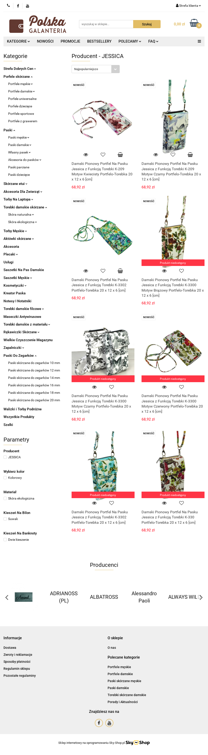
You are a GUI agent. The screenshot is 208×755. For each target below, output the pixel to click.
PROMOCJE (70, 41)
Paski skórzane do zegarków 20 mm (34, 400)
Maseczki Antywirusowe (22, 317)
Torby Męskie (15, 231)
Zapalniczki (13, 348)
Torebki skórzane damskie (127, 695)
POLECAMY (130, 41)
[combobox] (96, 69)
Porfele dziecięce (20, 106)
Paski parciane (18, 167)
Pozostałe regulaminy (19, 675)
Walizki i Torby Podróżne (22, 409)
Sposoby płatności (16, 661)
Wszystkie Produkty (18, 417)
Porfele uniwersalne (22, 99)
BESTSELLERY (99, 41)
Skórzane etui (15, 184)
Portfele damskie (21, 91)
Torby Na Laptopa (18, 199)
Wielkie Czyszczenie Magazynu (28, 340)
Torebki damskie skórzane (25, 207)
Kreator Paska (14, 293)
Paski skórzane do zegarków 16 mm (34, 385)
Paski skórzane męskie (124, 681)
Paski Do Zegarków (19, 356)
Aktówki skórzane (18, 239)
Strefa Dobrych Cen (19, 69)
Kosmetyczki (14, 285)
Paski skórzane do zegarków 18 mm (34, 393)
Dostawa (9, 648)
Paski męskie (18, 137)
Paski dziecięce (19, 175)
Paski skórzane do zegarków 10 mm (34, 363)
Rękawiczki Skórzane (21, 332)
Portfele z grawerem (22, 121)
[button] (12, 638)
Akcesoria (11, 247)
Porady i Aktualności (123, 702)
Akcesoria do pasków (24, 160)
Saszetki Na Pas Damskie (23, 270)
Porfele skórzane (18, 77)
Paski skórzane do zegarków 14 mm (34, 378)
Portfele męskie (20, 84)
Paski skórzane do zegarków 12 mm (34, 370)
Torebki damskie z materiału (26, 324)
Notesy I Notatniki (17, 301)
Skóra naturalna (21, 214)
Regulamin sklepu (16, 668)
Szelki (8, 425)
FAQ (153, 41)
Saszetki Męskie (17, 278)
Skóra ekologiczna (22, 222)
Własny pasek (19, 152)
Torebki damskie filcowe (23, 309)
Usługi (8, 262)
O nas (112, 648)
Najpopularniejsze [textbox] (86, 69)
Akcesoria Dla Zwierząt (22, 192)
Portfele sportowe (21, 114)
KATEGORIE (18, 41)
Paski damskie (19, 145)
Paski (9, 130)
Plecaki (10, 254)
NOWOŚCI (45, 41)
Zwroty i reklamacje (17, 654)
